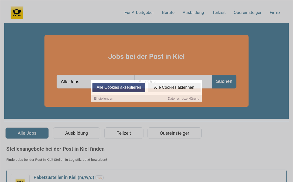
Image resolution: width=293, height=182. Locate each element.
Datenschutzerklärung (183, 99)
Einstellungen (103, 99)
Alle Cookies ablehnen (174, 87)
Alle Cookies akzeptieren (118, 87)
